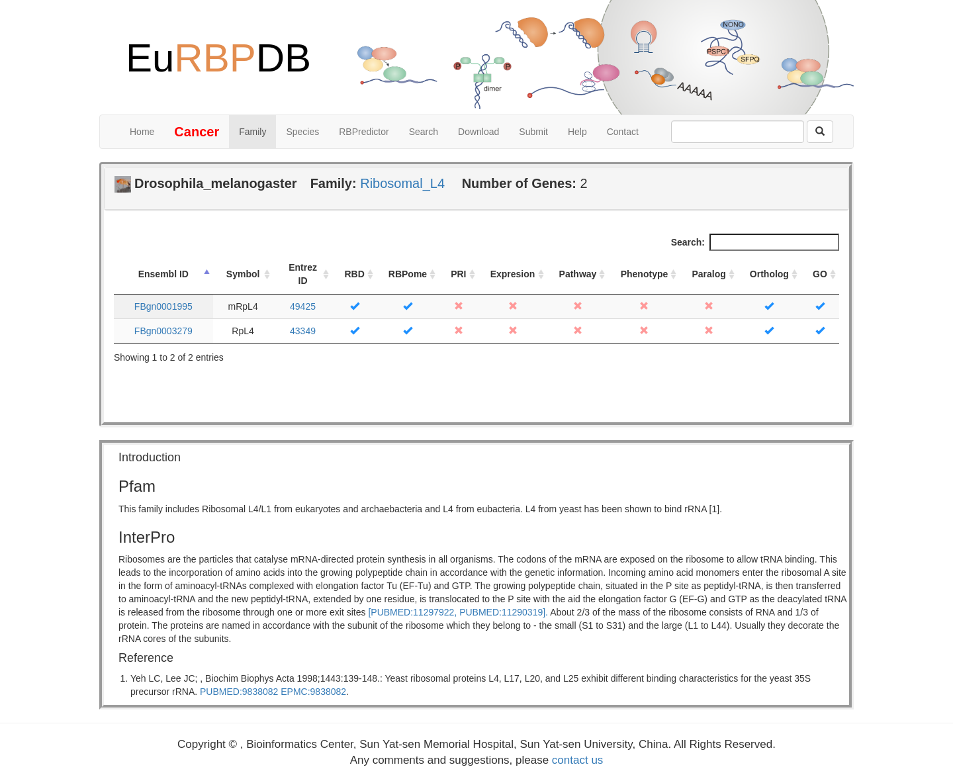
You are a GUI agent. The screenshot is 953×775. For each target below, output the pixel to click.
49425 (303, 306)
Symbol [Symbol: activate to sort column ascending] (243, 274)
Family (252, 131)
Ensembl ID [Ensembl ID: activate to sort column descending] (163, 274)
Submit (533, 131)
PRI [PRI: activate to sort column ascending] (458, 274)
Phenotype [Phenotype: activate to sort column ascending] (644, 274)
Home (142, 131)
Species (302, 131)
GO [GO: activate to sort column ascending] (820, 274)
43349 (303, 331)
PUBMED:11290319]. (503, 612)
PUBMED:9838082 (239, 691)
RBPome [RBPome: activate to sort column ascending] (407, 274)
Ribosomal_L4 (402, 183)
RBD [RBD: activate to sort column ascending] (354, 274)
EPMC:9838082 (313, 691)
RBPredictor (363, 131)
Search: (755, 242)
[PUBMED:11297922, (412, 612)
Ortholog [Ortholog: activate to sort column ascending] (769, 274)
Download (478, 131)
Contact (623, 131)
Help (577, 131)
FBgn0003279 (163, 331)
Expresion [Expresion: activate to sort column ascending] (512, 274)
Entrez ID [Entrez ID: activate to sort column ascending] (303, 274)
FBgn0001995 (163, 306)
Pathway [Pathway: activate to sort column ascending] (578, 274)
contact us (578, 760)
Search (423, 131)
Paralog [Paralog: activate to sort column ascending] (708, 274)
